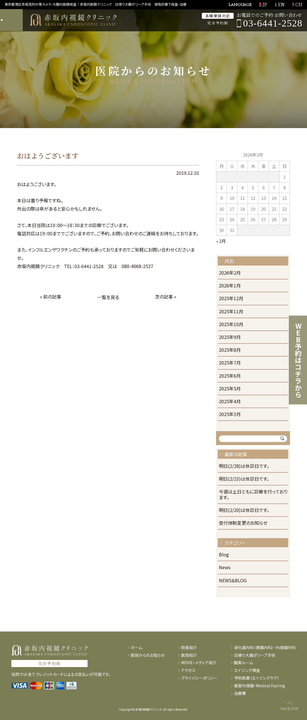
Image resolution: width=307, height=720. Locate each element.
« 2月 (221, 241)
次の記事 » (165, 296)
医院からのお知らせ (148, 655)
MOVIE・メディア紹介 (199, 662)
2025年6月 (230, 376)
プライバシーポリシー (199, 678)
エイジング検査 (247, 670)
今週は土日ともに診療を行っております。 (253, 494)
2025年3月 (230, 414)
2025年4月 (230, 402)
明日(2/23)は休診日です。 (244, 479)
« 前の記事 (50, 296)
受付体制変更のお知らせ (243, 523)
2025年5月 (230, 389)
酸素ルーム (243, 662)
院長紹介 (189, 647)
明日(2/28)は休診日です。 (244, 466)
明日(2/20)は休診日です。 (244, 510)
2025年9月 (230, 337)
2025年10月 (231, 325)
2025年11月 (231, 312)
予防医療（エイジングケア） (256, 678)
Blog (224, 555)
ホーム (136, 647)
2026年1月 (230, 286)
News (225, 568)
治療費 (240, 693)
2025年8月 (230, 350)
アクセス (188, 670)
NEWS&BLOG (233, 581)
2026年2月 (230, 273)
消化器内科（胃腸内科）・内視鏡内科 (265, 647)
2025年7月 (230, 363)
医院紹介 (189, 655)
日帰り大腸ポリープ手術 (254, 655)
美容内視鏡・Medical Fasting (259, 685)
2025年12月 (231, 299)
